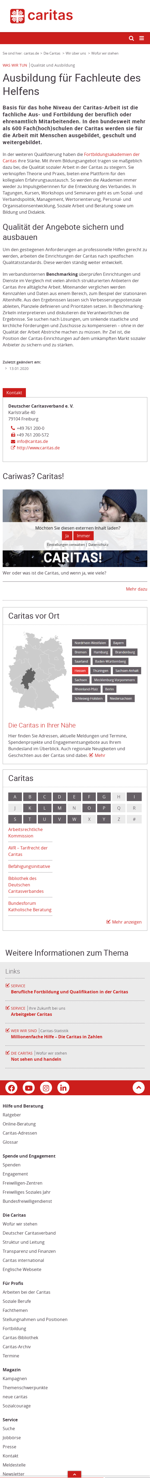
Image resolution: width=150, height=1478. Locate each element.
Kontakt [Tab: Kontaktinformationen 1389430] (14, 393)
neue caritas (15, 1397)
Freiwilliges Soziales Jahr (27, 1192)
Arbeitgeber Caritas (31, 1014)
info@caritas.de (32, 441)
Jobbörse (12, 1438)
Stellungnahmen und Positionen (35, 1319)
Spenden (12, 1165)
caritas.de (31, 53)
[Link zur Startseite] (75, 16)
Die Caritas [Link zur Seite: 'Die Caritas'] (52, 53)
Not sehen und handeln (36, 1059)
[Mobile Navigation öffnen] (142, 38)
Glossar (10, 1142)
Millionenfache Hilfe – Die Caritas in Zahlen (56, 1037)
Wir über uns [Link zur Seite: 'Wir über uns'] (76, 53)
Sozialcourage (17, 1406)
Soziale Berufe (17, 1301)
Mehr (100, 755)
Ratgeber (12, 1115)
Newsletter (14, 1474)
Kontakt (10, 1456)
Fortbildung (14, 1328)
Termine (11, 1356)
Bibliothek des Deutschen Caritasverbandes (26, 884)
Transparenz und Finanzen (29, 1251)
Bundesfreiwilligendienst (27, 1201)
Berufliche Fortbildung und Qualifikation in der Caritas (69, 992)
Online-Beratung (19, 1124)
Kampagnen (15, 1378)
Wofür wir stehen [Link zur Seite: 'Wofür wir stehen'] (105, 53)
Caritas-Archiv (17, 1347)
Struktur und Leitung (24, 1242)
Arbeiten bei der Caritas (26, 1292)
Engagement (15, 1174)
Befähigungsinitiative (29, 866)
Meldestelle (14, 1465)
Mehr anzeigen (127, 922)
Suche (9, 1428)
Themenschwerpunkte (25, 1388)
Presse (9, 1447)
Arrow (74, 1474)
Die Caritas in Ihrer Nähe (42, 725)
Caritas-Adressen (20, 1133)
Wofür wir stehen (20, 1224)
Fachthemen (15, 1310)
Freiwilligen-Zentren (22, 1183)
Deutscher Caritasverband (29, 1233)
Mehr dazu (136, 589)
